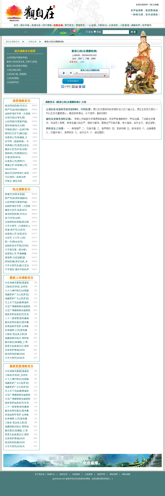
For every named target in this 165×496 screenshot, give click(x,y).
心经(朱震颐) (13, 78)
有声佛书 (146, 25)
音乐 (90, 32)
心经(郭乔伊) (13, 82)
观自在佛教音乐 (13, 41)
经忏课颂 (47, 25)
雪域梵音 (80, 25)
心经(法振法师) (14, 70)
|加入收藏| (154, 4)
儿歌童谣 (124, 25)
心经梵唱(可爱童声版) (17, 57)
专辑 (98, 32)
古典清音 (113, 25)
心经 (82, 62)
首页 (16, 25)
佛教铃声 (135, 25)
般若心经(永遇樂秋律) (90, 70)
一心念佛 (91, 25)
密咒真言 (69, 25)
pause (71, 73)
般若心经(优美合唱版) (17, 66)
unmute (105, 76)
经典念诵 (58, 25)
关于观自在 (40, 474)
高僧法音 (36, 25)
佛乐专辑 (24, 25)
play (63, 73)
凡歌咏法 (102, 25)
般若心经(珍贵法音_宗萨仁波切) (22, 61)
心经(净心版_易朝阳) (17, 74)
